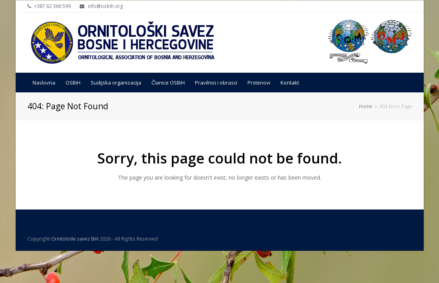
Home (365, 106)
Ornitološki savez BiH (74, 238)
